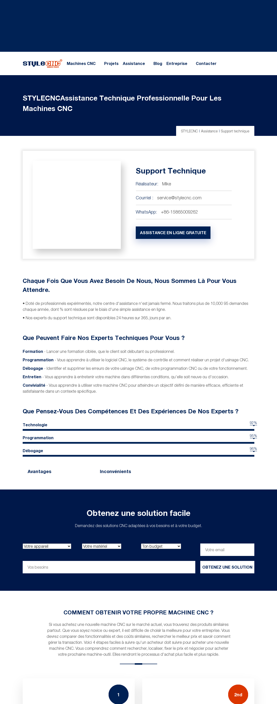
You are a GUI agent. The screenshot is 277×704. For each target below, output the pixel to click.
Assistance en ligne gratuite (173, 232)
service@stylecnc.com (179, 197)
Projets (111, 63)
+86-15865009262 (179, 212)
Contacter (206, 63)
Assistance (134, 63)
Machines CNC (81, 63)
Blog (157, 63)
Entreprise (176, 63)
